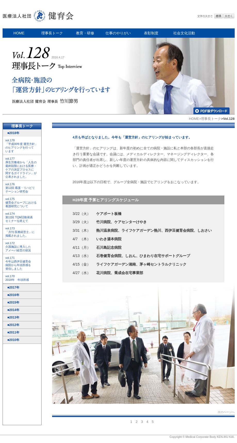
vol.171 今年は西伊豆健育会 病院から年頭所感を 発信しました (18, 263)
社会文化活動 (184, 33)
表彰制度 (151, 33)
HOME (18, 33)
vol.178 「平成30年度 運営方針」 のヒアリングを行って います (21, 146)
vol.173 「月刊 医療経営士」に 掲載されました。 (20, 232)
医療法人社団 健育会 (39, 14)
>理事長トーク (210, 119)
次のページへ (226, 412)
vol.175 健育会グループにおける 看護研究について (21, 202)
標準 (218, 16)
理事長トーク (52, 33)
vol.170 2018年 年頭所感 (17, 278)
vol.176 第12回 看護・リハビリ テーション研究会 (20, 188)
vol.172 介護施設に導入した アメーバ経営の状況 (18, 247)
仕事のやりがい (118, 33)
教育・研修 (85, 33)
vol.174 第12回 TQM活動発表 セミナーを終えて (19, 217)
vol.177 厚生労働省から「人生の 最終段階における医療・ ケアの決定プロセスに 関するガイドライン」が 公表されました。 (21, 167)
